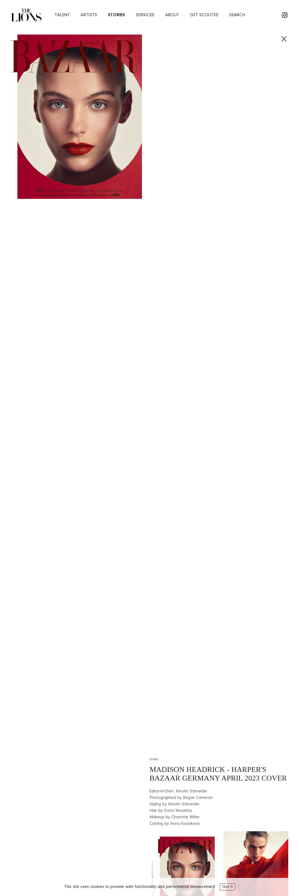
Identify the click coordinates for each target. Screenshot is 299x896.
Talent (62, 15)
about (172, 15)
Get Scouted (204, 15)
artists (89, 15)
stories (116, 15)
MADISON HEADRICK (187, 769)
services (145, 15)
